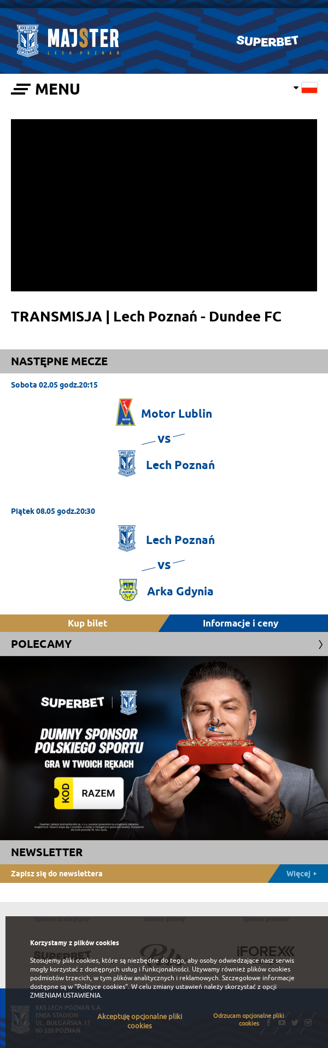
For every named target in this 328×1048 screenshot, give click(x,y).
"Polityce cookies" (101, 986)
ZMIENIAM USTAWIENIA (65, 995)
